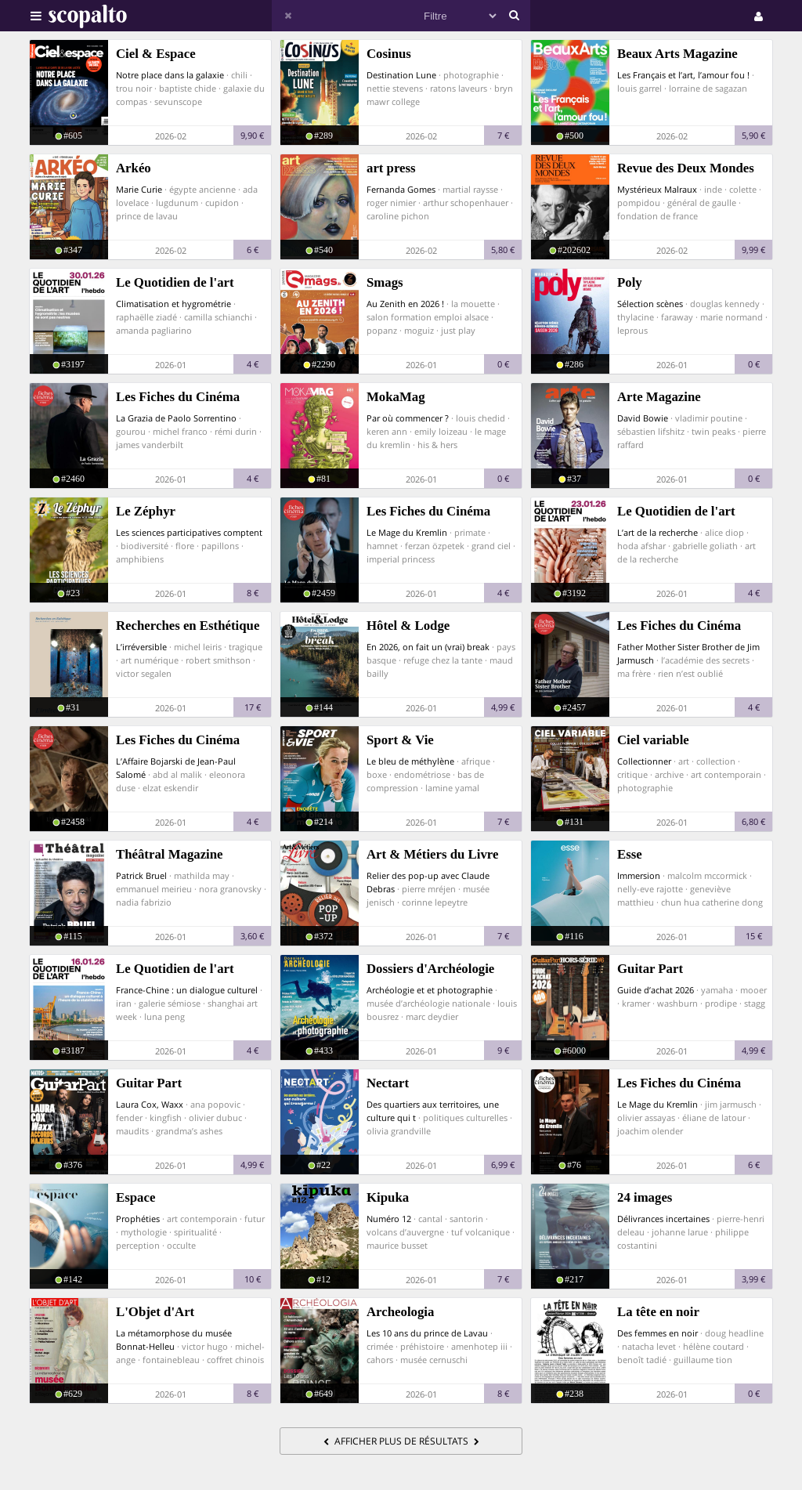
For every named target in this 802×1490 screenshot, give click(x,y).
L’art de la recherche (657, 532)
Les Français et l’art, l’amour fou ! (683, 75)
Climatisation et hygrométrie (173, 303)
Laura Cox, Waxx (149, 1104)
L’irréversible (141, 647)
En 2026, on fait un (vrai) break (428, 647)
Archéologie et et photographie (430, 990)
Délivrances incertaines (663, 1218)
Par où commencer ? (408, 418)
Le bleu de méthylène (410, 761)
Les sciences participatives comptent (189, 532)
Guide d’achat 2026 (655, 990)
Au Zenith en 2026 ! (405, 303)
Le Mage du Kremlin (407, 532)
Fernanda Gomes (401, 189)
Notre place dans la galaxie (170, 75)
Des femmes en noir (657, 1333)
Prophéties (138, 1218)
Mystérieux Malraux (657, 189)
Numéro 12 (389, 1218)
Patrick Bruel (141, 875)
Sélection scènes (650, 303)
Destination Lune (401, 75)
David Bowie (642, 418)
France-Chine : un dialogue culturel (187, 990)
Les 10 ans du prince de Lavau (427, 1333)
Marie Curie (139, 189)
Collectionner (644, 761)
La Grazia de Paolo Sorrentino (176, 418)
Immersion (638, 875)
